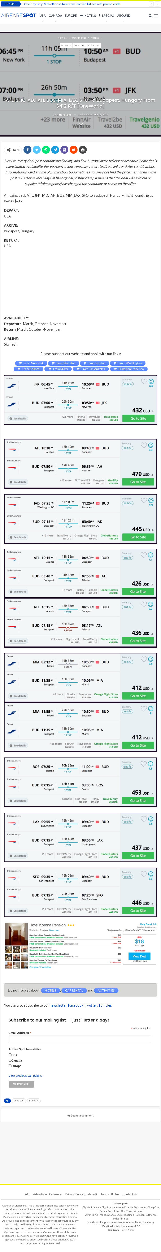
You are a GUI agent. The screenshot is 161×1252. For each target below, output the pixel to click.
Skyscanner (140, 1207)
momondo (118, 1207)
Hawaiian (140, 1214)
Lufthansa (151, 1214)
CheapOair (153, 1207)
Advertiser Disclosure (47, 1194)
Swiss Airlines (120, 1218)
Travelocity (148, 1222)
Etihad (130, 1214)
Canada (55, 15)
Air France (100, 1214)
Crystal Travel (107, 1211)
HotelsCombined (132, 1222)
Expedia (128, 1207)
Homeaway (127, 1226)
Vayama (138, 1211)
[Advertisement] (80, 281)
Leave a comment (81, 1115)
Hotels (88, 15)
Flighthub (107, 1207)
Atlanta (66, 45)
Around (123, 15)
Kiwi (118, 1211)
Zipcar (130, 1230)
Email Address (20, 1033)
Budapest (19, 1100)
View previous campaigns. (26, 1075)
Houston (93, 45)
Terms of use (109, 1194)
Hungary (34, 1100)
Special (106, 15)
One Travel (127, 1211)
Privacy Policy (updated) (81, 1194)
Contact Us (130, 1194)
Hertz (124, 1230)
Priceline (96, 1207)
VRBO (137, 1226)
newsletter (58, 1005)
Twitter (91, 1005)
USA (43, 15)
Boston (79, 45)
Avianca (111, 1214)
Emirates (121, 1214)
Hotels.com (116, 1222)
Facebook (75, 1005)
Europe (71, 15)
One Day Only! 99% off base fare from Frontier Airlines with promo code (72, 4)
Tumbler (104, 1005)
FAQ (27, 1194)
